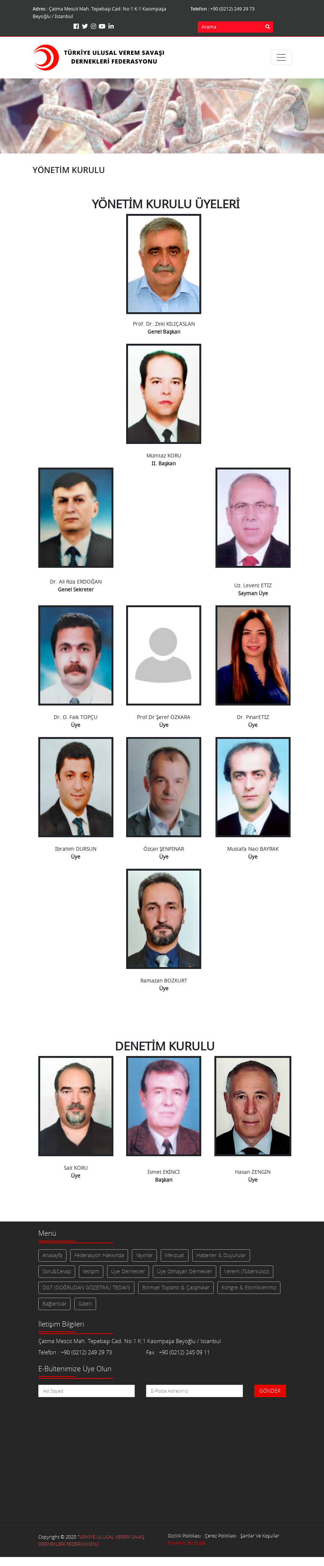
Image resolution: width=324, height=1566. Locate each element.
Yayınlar (144, 1255)
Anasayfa (52, 1255)
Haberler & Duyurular (221, 1255)
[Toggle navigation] (281, 57)
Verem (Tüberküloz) (246, 1271)
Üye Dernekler (128, 1271)
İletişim (91, 1271)
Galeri (85, 1303)
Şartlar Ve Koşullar (259, 1536)
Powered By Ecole (186, 1543)
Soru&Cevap (56, 1271)
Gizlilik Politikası (184, 1536)
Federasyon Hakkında (99, 1255)
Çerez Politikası (221, 1536)
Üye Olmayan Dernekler (184, 1271)
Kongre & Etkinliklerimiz (249, 1287)
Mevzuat (174, 1255)
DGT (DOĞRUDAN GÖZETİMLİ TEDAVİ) (86, 1287)
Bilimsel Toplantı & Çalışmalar (175, 1287)
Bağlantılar (54, 1303)
